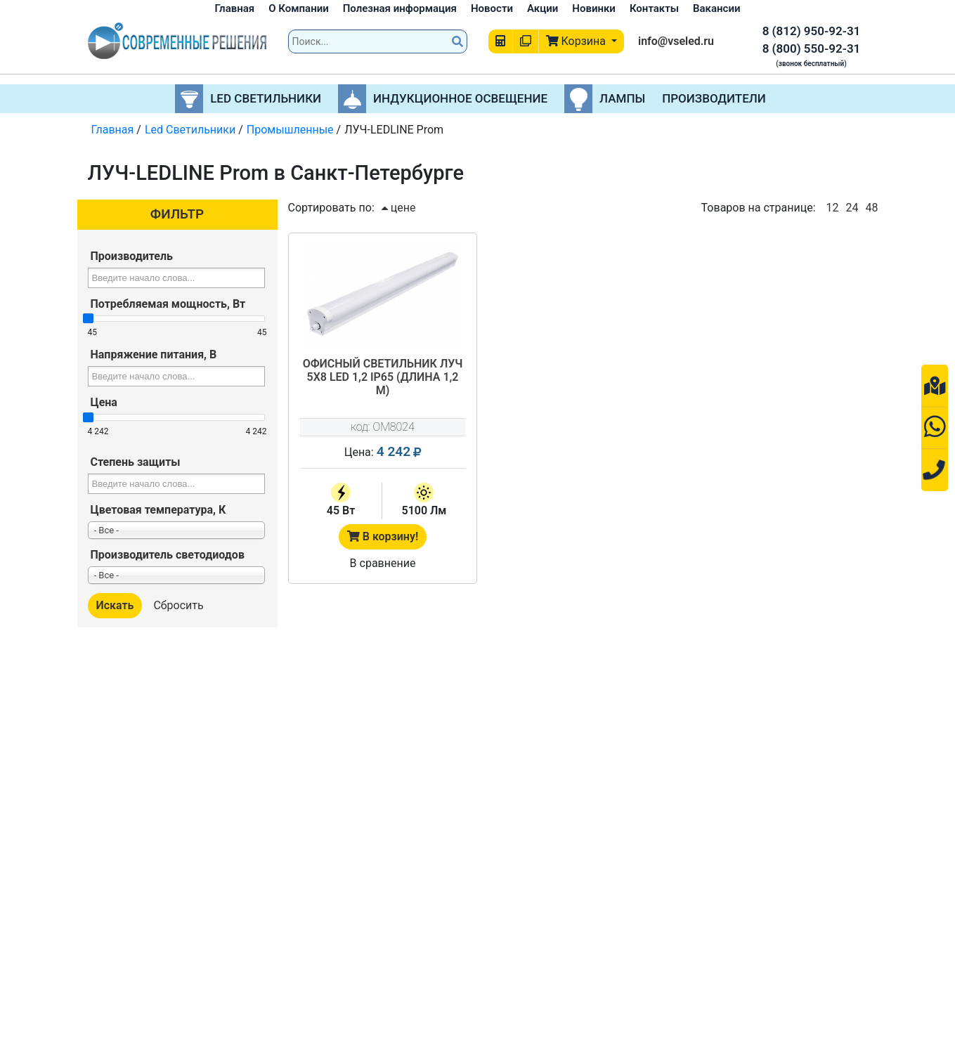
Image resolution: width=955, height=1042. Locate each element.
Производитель (132, 256)
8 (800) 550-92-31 (811, 48)
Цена (104, 402)
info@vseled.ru (676, 41)
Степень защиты (136, 462)
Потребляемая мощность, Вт (168, 304)
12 (832, 207)
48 (872, 207)
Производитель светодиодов (168, 554)
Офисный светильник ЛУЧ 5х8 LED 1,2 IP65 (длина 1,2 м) (383, 377)
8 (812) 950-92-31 (811, 31)
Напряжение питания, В (154, 354)
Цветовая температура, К (158, 509)
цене (399, 207)
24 (852, 207)
